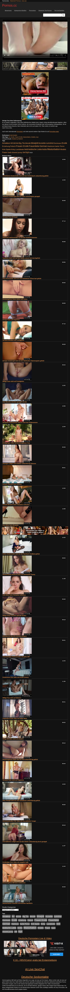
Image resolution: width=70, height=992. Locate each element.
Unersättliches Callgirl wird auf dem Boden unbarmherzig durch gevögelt (25, 841)
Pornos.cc (9, 5)
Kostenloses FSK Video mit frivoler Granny (16, 677)
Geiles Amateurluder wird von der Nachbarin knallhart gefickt (21, 554)
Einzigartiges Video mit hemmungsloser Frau (16, 443)
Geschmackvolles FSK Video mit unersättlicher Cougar (19, 821)
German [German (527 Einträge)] (43, 146)
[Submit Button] (63, 15)
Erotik (12, 137)
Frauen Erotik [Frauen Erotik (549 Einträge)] (22, 146)
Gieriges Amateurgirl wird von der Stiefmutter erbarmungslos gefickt (23, 361)
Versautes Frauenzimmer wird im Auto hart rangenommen (20, 422)
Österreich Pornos (15, 1)
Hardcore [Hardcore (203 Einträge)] (51, 146)
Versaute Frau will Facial (10, 217)
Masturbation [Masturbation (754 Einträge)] (53, 149)
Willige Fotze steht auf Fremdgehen (13, 381)
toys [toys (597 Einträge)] (27, 152)
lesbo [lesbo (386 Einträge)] (44, 149)
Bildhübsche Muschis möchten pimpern (15, 636)
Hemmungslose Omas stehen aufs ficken (15, 299)
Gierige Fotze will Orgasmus (11, 319)
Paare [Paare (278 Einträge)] (4, 152)
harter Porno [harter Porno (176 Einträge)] (59, 146)
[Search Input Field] (52, 15)
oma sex (24, 1)
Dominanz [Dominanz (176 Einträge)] (57, 143)
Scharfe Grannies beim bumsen (12, 484)
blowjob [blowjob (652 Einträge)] (34, 143)
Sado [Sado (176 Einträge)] (9, 152)
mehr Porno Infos (7, 128)
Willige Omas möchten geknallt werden (14, 615)
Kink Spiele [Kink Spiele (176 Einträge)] (6, 149)
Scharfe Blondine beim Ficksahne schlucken (16, 504)
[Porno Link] (35, 66)
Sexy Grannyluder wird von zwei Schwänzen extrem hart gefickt (22, 278)
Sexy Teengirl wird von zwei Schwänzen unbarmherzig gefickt (21, 800)
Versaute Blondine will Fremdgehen (13, 340)
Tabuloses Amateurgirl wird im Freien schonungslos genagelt (21, 196)
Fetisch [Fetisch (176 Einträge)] (13, 146)
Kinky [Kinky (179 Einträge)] (13, 149)
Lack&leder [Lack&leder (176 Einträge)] (20, 149)
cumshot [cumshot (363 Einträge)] (49, 143)
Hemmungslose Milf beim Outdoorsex (14, 882)
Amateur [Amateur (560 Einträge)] (6, 143)
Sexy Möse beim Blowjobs (11, 525)
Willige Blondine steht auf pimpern (13, 739)
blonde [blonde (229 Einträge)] (28, 143)
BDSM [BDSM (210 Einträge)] (16, 143)
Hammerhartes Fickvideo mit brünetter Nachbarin (18, 903)
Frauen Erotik (19, 137)
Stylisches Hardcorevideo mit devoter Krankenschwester (20, 237)
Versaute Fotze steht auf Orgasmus (13, 780)
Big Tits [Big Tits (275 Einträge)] (22, 143)
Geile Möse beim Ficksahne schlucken (14, 595)
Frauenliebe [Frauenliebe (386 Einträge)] (34, 146)
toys (37, 137)
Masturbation (27, 137)
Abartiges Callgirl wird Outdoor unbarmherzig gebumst (19, 463)
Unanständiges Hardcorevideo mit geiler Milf (16, 656)
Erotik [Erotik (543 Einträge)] (64, 143)
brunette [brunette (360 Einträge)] (42, 143)
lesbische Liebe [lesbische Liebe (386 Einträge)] (35, 149)
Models (33, 137)
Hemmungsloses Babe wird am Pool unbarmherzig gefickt (20, 759)
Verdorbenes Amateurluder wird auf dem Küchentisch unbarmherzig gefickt (25, 176)
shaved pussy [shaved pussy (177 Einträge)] (17, 152)
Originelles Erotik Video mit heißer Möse (15, 718)
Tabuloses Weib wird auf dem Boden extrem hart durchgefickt (21, 258)
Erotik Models (13, 135)
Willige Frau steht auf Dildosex (12, 698)
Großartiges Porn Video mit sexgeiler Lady (15, 862)
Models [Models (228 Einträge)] (63, 149)
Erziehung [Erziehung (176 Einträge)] (6, 146)
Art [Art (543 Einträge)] (11, 143)
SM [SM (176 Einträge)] (24, 152)
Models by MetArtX (17, 139)
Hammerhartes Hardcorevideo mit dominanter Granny (19, 574)
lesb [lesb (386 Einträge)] (26, 149)
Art (9, 137)
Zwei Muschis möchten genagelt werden (15, 402)
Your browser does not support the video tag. (35, 40)
